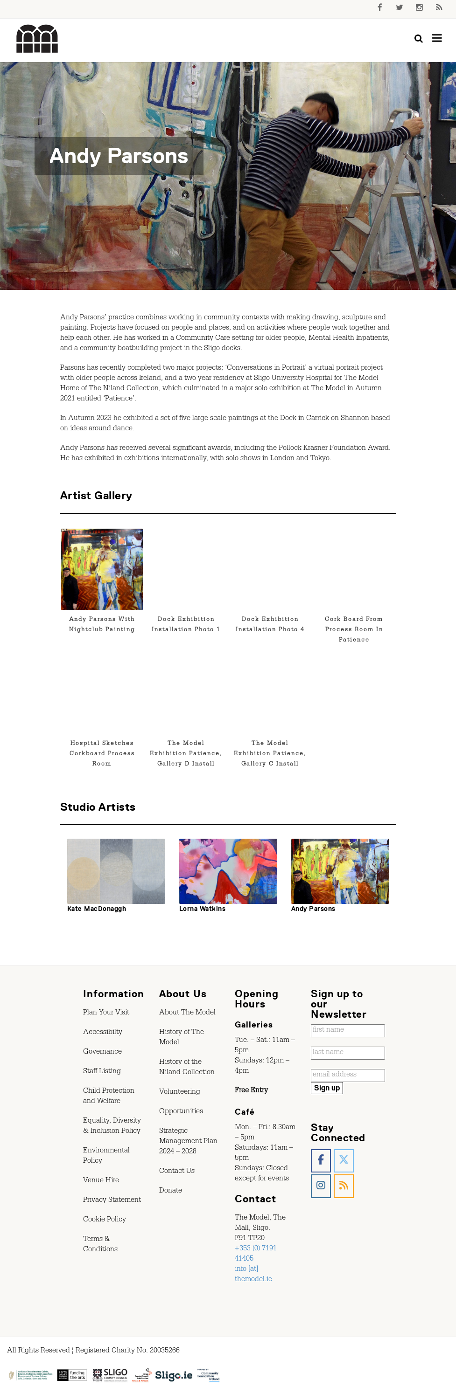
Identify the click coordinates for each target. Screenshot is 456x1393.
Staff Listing (102, 1072)
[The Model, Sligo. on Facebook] (321, 1161)
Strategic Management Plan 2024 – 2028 (188, 1142)
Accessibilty (102, 1033)
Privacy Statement (112, 1201)
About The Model (187, 1013)
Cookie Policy (104, 1220)
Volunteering (179, 1092)
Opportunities (181, 1112)
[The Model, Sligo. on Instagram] (321, 1186)
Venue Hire (101, 1181)
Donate (170, 1191)
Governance (102, 1052)
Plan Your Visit (106, 1013)
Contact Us (177, 1172)
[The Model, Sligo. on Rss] (344, 1186)
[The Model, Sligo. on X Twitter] (344, 1161)
